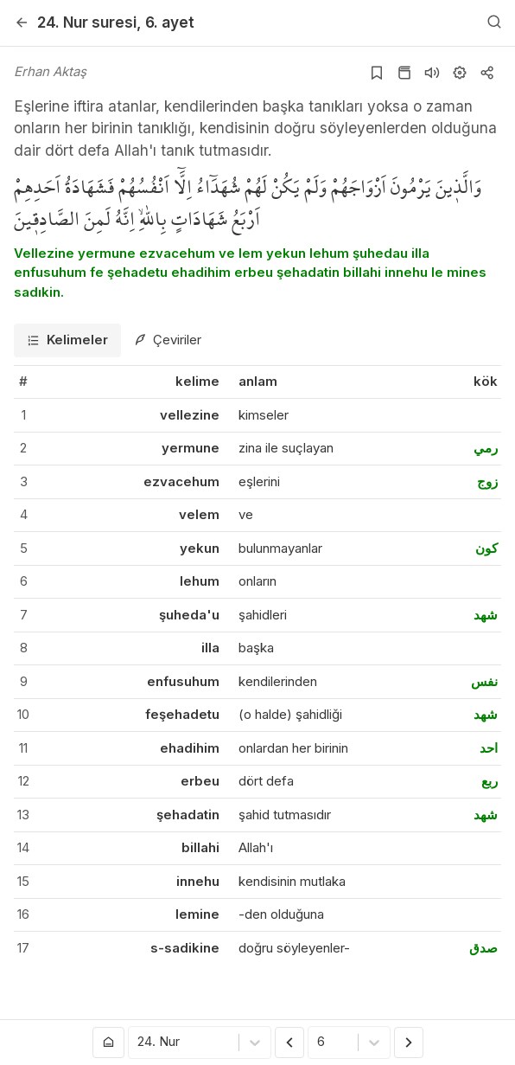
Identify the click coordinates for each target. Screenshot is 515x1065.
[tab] (67, 340)
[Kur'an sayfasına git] (404, 73)
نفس (484, 681)
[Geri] (21, 22)
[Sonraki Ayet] (408, 1042)
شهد (486, 614)
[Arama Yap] (494, 22)
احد (489, 748)
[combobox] (139, 1043)
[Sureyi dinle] (432, 73)
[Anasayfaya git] (108, 1042)
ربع (489, 781)
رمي (486, 447)
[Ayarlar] (460, 73)
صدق (483, 948)
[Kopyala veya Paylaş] (487, 73)
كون (486, 548)
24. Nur (87, 22)
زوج (487, 481)
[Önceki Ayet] (289, 1042)
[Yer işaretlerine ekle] (377, 73)
